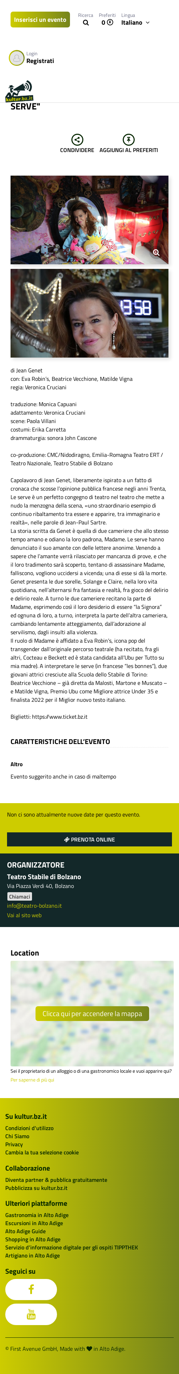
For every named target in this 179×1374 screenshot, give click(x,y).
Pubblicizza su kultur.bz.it (36, 1188)
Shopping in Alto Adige (32, 1239)
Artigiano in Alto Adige (32, 1255)
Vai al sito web (24, 915)
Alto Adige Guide (25, 1231)
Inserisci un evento (40, 19)
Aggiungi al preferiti (129, 144)
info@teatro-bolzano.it (34, 905)
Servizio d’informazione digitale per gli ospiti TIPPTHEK (71, 1247)
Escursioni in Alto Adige (34, 1223)
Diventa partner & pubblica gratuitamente (56, 1180)
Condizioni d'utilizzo (29, 1128)
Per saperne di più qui (32, 1079)
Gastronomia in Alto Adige (37, 1215)
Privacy (14, 1144)
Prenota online (89, 839)
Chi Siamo (17, 1136)
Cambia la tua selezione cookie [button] (42, 1152)
